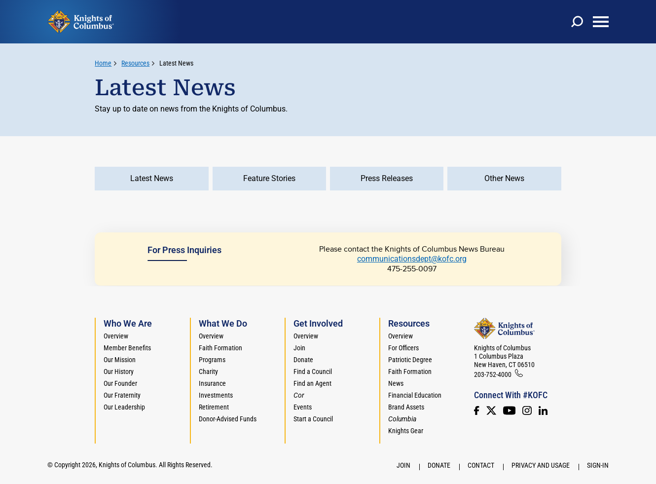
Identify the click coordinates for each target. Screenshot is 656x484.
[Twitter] (491, 410)
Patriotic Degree (410, 360)
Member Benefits (127, 348)
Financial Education (414, 395)
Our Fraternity (122, 395)
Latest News (176, 63)
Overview (116, 336)
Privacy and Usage (540, 465)
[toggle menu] (601, 22)
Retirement (214, 407)
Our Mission (120, 360)
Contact (481, 465)
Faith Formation (220, 348)
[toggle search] (577, 22)
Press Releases (387, 178)
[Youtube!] (509, 410)
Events (302, 407)
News (395, 383)
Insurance (212, 383)
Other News (504, 178)
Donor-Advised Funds (227, 419)
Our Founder (120, 383)
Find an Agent (312, 383)
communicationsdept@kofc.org (412, 258)
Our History (119, 371)
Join (299, 348)
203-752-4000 (492, 374)
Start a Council (313, 419)
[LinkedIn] (543, 410)
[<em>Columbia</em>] (406, 419)
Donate (303, 360)
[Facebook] (476, 410)
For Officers (403, 348)
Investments (216, 395)
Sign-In (598, 465)
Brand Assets (406, 407)
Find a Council (312, 371)
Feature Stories (269, 178)
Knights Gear (405, 431)
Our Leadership (124, 407)
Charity (208, 371)
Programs (212, 360)
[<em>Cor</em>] (298, 395)
